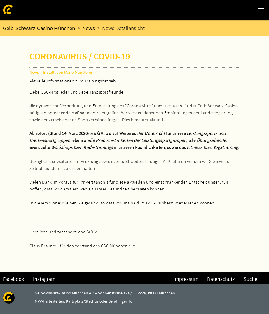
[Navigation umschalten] (261, 10)
